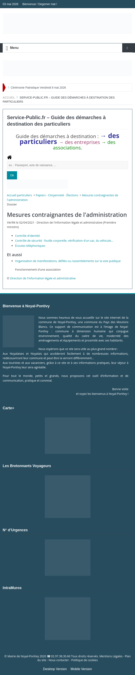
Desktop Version (55, 669)
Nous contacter (59, 660)
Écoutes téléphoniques (30, 246)
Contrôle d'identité (27, 236)
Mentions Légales (111, 656)
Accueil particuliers (20, 195)
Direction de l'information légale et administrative (43, 278)
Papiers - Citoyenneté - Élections (57, 195)
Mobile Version (81, 669)
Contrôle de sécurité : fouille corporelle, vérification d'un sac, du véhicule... (64, 241)
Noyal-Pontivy (30, 656)
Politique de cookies (84, 660)
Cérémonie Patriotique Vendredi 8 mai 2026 (38, 87)
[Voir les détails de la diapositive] (67, 68)
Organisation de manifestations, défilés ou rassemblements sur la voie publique (68, 261)
